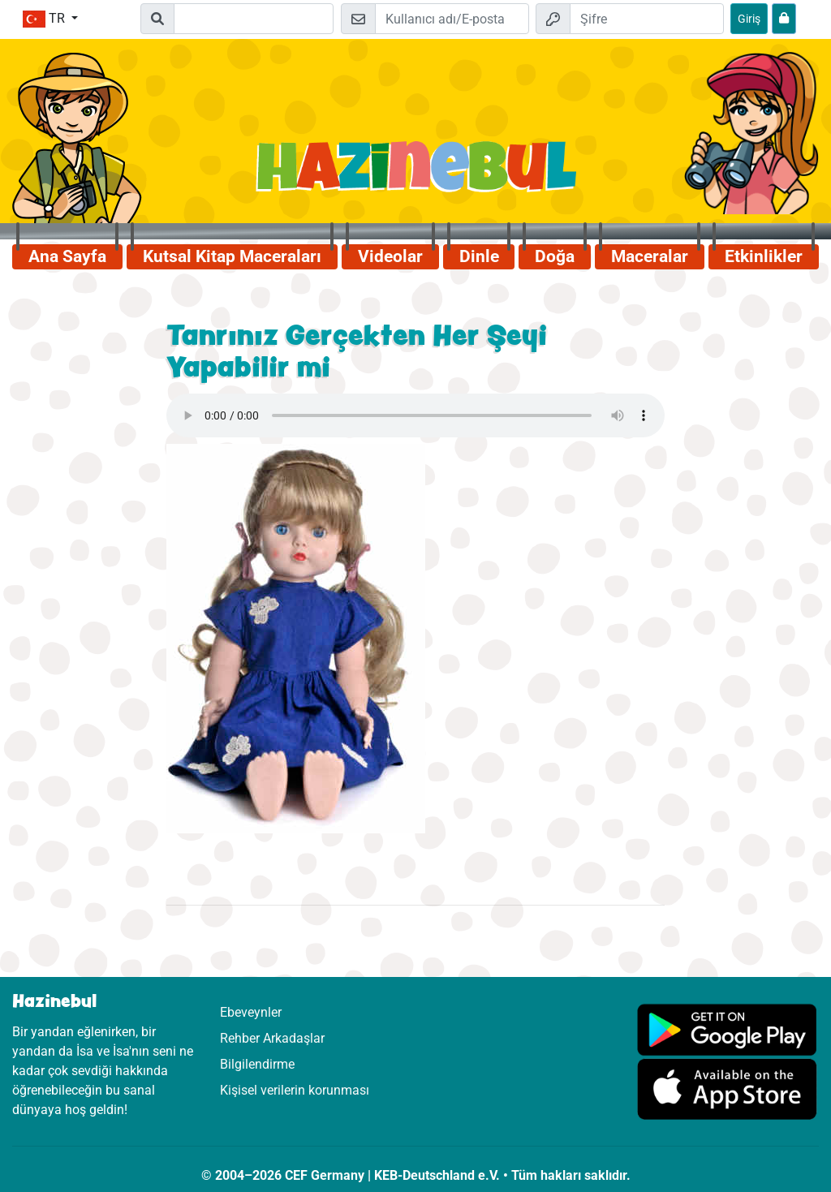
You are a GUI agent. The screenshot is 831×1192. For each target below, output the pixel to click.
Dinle (479, 256)
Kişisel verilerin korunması (294, 1090)
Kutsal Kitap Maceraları (232, 256)
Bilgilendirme (257, 1064)
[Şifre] (647, 18)
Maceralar (649, 256)
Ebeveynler (251, 1012)
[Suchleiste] (253, 18)
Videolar (390, 256)
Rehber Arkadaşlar (272, 1038)
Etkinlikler (764, 256)
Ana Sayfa (67, 256)
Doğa (555, 256)
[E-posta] (452, 18)
